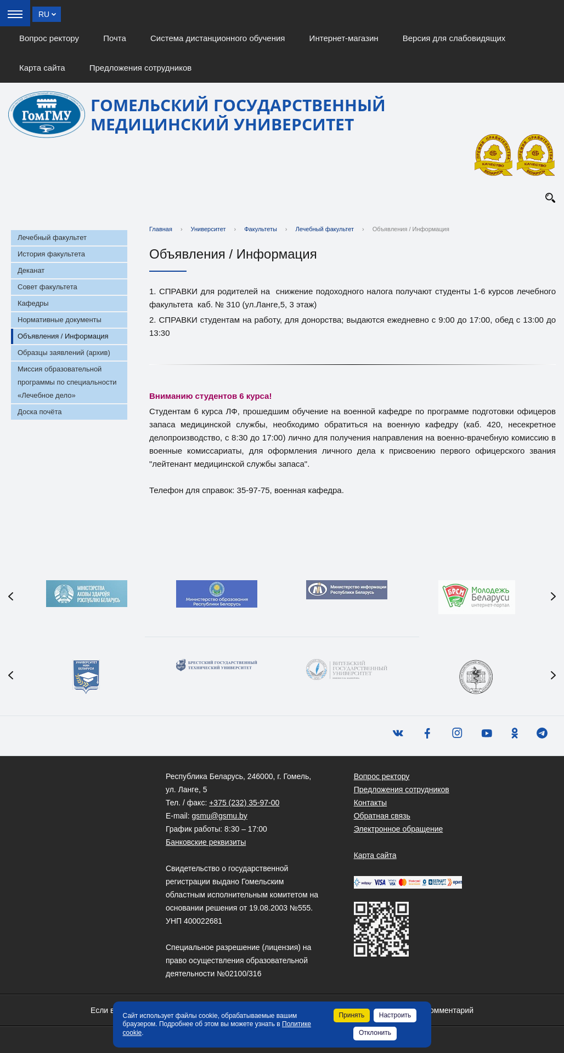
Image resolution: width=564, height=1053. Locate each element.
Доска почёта (40, 412)
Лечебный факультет (52, 237)
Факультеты (260, 229)
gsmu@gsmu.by (219, 815)
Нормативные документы (59, 320)
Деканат (31, 270)
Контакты (370, 802)
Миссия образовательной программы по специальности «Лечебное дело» (67, 382)
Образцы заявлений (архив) (64, 352)
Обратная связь (382, 815)
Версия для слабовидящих (454, 38)
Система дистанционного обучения (217, 38)
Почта (114, 38)
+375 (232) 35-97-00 (244, 802)
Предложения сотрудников (140, 67)
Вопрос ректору (49, 38)
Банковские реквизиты (206, 842)
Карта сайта (42, 67)
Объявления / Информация (63, 336)
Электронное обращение (398, 829)
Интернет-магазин (344, 38)
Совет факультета (47, 287)
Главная (160, 229)
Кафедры (33, 303)
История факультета (51, 254)
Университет (208, 229)
